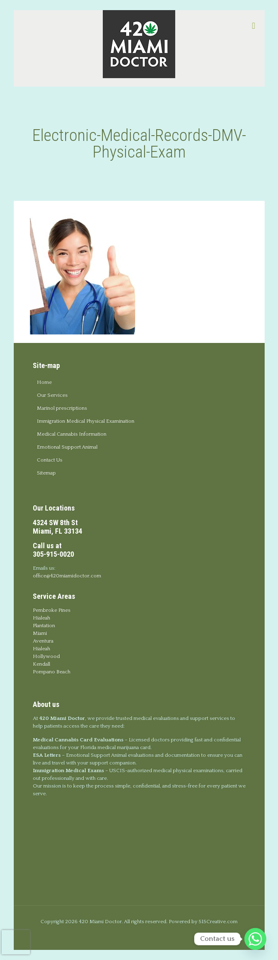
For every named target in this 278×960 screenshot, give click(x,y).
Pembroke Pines (51, 610)
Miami (40, 633)
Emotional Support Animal (67, 447)
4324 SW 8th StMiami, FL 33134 (57, 526)
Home (44, 382)
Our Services (52, 395)
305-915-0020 (53, 554)
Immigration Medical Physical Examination (85, 421)
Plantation (44, 625)
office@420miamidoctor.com (67, 576)
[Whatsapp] (255, 939)
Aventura (43, 641)
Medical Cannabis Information (71, 434)
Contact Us (49, 460)
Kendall (41, 664)
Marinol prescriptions (62, 408)
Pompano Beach (51, 672)
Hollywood (46, 656)
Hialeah (41, 618)
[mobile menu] (254, 26)
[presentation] (16, 942)
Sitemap (46, 473)
